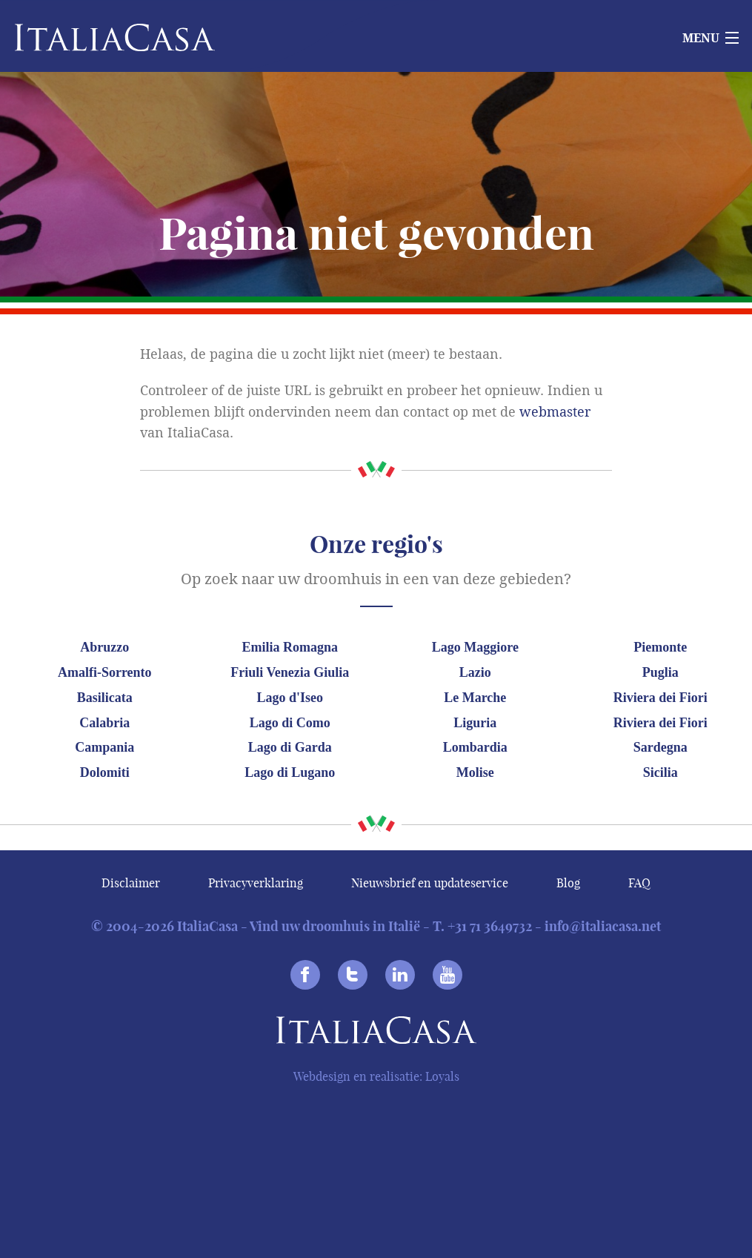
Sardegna (660, 747)
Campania (104, 747)
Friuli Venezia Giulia (289, 672)
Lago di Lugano (289, 772)
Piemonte (660, 647)
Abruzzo (104, 647)
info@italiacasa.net (603, 926)
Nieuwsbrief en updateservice (429, 882)
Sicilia (660, 772)
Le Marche (475, 697)
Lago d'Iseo (290, 697)
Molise (475, 772)
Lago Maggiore (475, 647)
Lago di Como (290, 722)
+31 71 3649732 (489, 926)
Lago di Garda (290, 747)
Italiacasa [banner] (90, 37)
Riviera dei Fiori (660, 697)
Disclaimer (131, 882)
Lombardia (475, 747)
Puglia (660, 672)
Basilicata (105, 697)
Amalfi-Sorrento (105, 672)
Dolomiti (105, 772)
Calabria (104, 722)
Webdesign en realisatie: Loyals (376, 1076)
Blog (568, 882)
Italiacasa (376, 1033)
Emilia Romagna (290, 647)
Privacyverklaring (255, 882)
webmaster (554, 412)
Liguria (474, 722)
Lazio (475, 672)
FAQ (639, 882)
